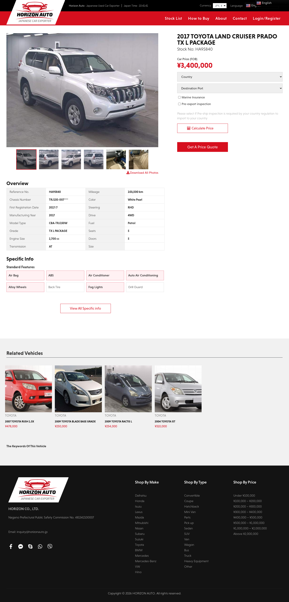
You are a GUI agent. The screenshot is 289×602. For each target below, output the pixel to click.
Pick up (189, 523)
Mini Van (190, 512)
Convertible (192, 495)
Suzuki (139, 539)
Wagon (189, 544)
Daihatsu (141, 495)
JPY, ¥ (218, 5)
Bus (186, 550)
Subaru (140, 533)
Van (186, 539)
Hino (138, 572)
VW (137, 566)
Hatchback (191, 506)
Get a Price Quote (202, 147)
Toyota (139, 544)
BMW (139, 550)
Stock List (173, 18)
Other (188, 566)
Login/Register (267, 18)
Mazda (139, 517)
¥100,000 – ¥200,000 (247, 501)
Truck (187, 555)
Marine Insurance (193, 97)
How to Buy (198, 18)
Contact (240, 18)
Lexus (138, 512)
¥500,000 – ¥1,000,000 (248, 523)
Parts (187, 517)
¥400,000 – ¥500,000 (247, 517)
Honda (139, 501)
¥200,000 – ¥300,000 (247, 506)
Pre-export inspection (196, 104)
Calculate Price (202, 128)
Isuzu (138, 506)
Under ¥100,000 (244, 495)
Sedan (188, 528)
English (264, 3)
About (221, 18)
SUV (187, 533)
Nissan (139, 528)
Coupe (188, 501)
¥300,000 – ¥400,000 (247, 512)
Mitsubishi (141, 523)
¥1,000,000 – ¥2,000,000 (250, 528)
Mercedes (142, 555)
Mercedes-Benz (145, 561)
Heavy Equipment (196, 561)
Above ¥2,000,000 (245, 533)
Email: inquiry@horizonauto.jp (28, 531)
